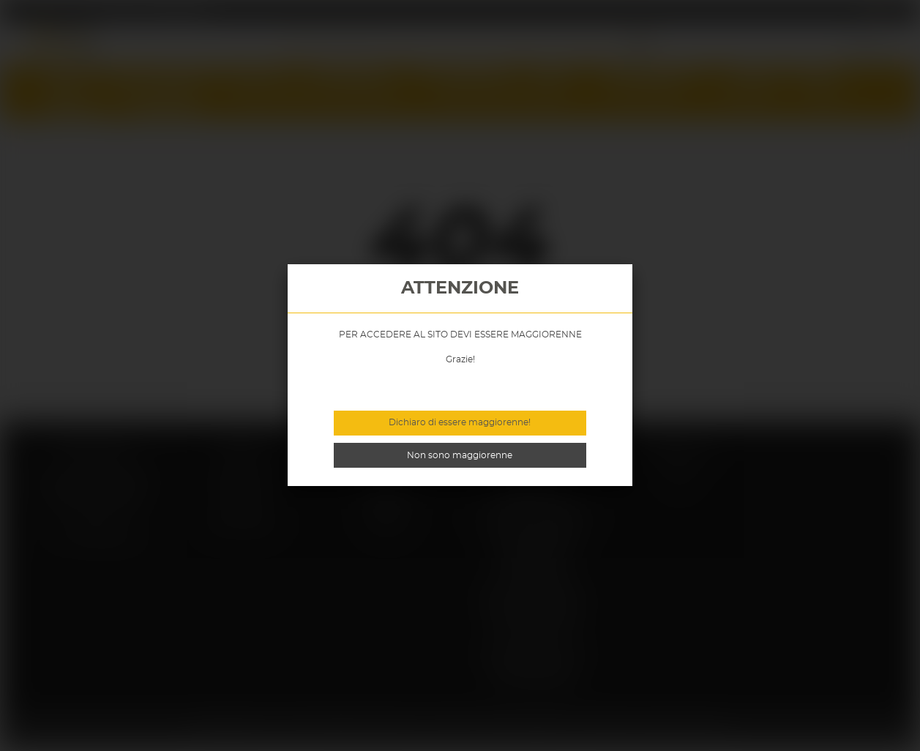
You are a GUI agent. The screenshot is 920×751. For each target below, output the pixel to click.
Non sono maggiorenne (459, 455)
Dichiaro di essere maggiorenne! (460, 422)
